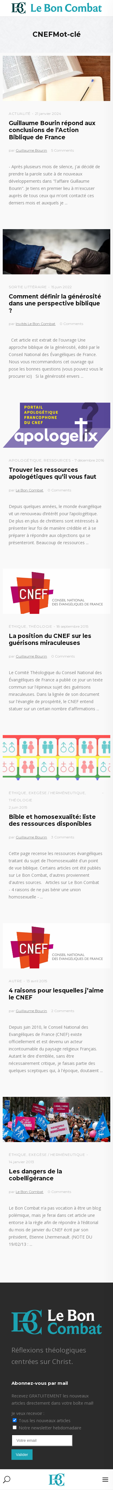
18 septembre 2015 (72, 626)
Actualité (20, 113)
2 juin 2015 (18, 807)
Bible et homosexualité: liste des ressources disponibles (52, 820)
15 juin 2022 (61, 287)
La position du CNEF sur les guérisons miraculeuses (50, 639)
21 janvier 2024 (48, 113)
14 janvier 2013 (21, 1162)
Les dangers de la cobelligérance (35, 1175)
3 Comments (62, 837)
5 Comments (62, 150)
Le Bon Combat (29, 490)
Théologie (40, 626)
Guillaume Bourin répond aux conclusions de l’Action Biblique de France (52, 130)
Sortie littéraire (28, 287)
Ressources (57, 460)
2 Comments (62, 1011)
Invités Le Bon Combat (35, 323)
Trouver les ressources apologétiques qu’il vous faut (52, 473)
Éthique (18, 626)
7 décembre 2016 (89, 460)
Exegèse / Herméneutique (57, 793)
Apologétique (25, 460)
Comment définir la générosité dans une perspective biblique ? (55, 303)
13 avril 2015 (37, 981)
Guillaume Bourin (31, 150)
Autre (15, 981)
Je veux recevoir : (27, 1413)
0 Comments (71, 323)
